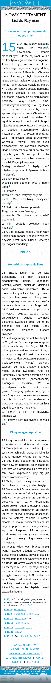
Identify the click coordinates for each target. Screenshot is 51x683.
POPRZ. (39, 657)
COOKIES (17, 662)
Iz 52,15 (19, 632)
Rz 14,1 (28, 605)
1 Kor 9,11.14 (25, 636)
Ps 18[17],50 (32, 614)
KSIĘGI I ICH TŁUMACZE (25, 649)
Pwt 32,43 (19, 618)
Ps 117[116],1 (21, 623)
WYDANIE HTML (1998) (19, 657)
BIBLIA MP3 (32, 662)
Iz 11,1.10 (19, 627)
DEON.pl (43, 674)
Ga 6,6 (37, 636)
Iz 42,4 (29, 627)
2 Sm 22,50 (19, 614)
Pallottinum (25, 671)
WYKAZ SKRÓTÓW (25, 645)
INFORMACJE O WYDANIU (24, 653)
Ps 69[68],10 (20, 609)
